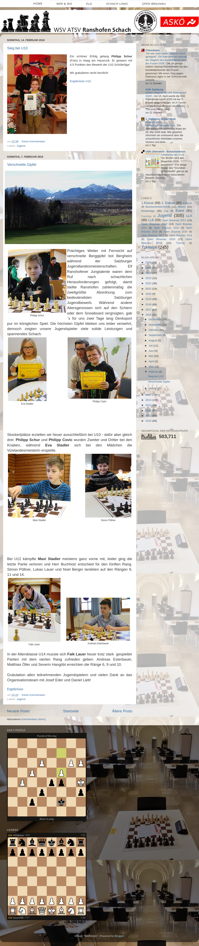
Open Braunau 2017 (152, 235)
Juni (151, 350)
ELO (89, 4)
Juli (151, 345)
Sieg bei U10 (17, 48)
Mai (151, 355)
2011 (148, 415)
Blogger (119, 935)
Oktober (154, 329)
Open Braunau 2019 (161, 239)
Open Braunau (154, 4)
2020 (148, 293)
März (152, 366)
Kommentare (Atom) (33, 719)
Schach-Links (117, 4)
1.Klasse (147, 203)
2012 (148, 410)
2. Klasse (168, 203)
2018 (148, 304)
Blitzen (182, 206)
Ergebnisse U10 (80, 81)
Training (180, 243)
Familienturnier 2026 (173, 154)
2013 (148, 405)
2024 (148, 272)
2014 (148, 399)
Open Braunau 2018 (180, 235)
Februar (154, 371)
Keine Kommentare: (34, 141)
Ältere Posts (122, 711)
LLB (151, 220)
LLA (189, 216)
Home (37, 3)
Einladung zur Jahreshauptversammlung (160, 124)
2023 (148, 278)
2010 (148, 420)
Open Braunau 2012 (154, 224)
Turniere (149, 247)
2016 (148, 314)
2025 (148, 267)
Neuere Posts (18, 711)
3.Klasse (187, 203)
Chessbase (152, 50)
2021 (148, 288)
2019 (148, 299)
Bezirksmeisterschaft (157, 206)
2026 (148, 262)
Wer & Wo (64, 4)
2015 (148, 394)
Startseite (71, 711)
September (156, 335)
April (152, 361)
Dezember (155, 319)
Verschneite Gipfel (21, 165)
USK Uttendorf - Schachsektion (165, 151)
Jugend (21, 145)
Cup (166, 211)
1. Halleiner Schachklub (160, 118)
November (155, 324)
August (153, 340)
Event (180, 210)
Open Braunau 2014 (166, 227)
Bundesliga (148, 210)
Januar (153, 388)
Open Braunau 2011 (174, 220)
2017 (148, 309)
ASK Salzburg (154, 89)
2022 (148, 283)
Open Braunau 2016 (175, 231)
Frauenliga (146, 216)
